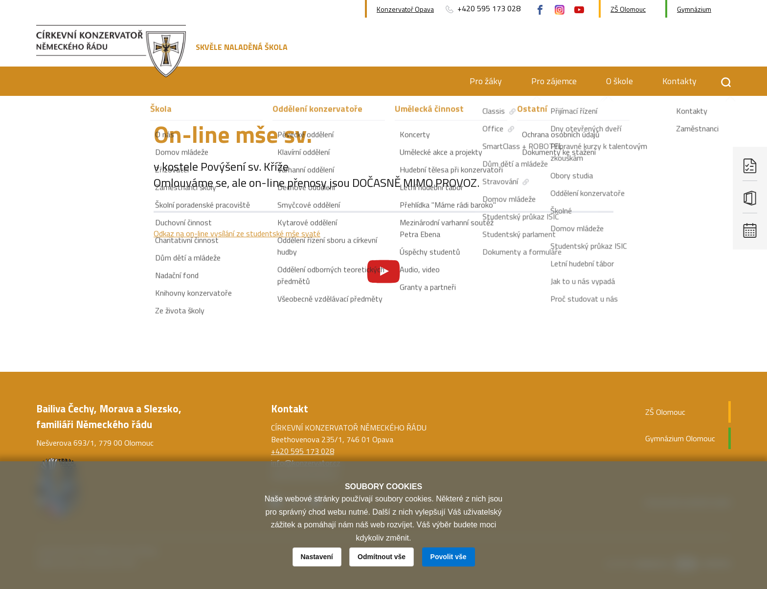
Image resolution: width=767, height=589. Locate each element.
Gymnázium (694, 9)
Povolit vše (448, 557)
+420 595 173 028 (482, 8)
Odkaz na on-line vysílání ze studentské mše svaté (237, 233)
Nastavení (317, 557)
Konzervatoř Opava (405, 9)
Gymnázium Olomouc (680, 438)
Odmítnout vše (382, 557)
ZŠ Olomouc (628, 9)
